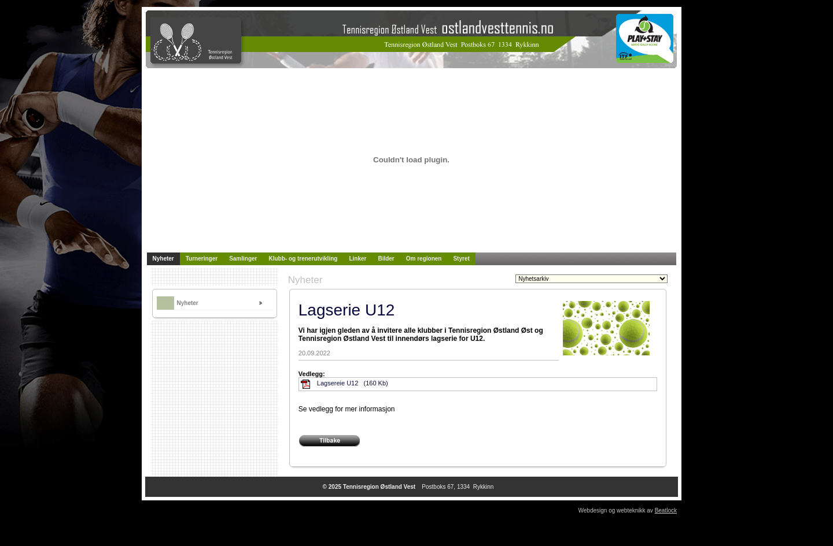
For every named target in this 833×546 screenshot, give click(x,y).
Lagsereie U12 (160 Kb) (352, 383)
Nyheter (187, 303)
